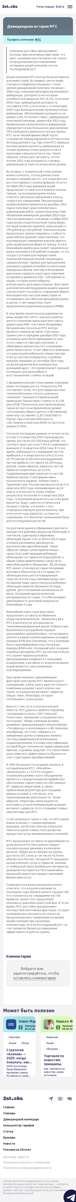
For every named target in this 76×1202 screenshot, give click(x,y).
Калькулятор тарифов (18, 1125)
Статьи (8, 1131)
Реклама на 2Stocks (17, 1149)
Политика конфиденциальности (27, 1168)
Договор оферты (16, 1157)
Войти (60, 6)
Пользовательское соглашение (26, 1162)
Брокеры (9, 1137)
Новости (9, 1143)
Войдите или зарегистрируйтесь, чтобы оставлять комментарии (36, 973)
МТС (38, 39)
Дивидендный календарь (21, 1119)
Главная (8, 1107)
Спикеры (9, 1113)
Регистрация (45, 6)
